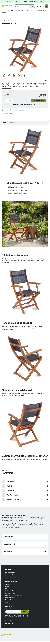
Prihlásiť (25, 612)
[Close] (48, 1)
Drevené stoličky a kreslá (41, 10)
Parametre (12, 123)
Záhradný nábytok (19, 10)
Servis (7, 589)
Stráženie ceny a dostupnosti (18, 110)
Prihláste (15, 1)
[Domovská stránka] (2, 10)
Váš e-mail (8, 609)
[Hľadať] (32, 6)
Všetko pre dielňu (10, 575)
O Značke (8, 585)
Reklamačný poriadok (11, 594)
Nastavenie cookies (10, 598)
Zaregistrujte (8, 1)
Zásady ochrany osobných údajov (14, 596)
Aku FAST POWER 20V (11, 578)
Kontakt (8, 587)
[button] (38, 101)
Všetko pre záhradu (9, 10)
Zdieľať (45, 80)
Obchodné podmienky (11, 591)
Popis (4, 123)
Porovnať (5, 110)
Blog (7, 603)
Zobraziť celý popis (6, 88)
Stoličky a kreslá (29, 10)
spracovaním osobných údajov (20, 617)
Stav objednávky (10, 600)
